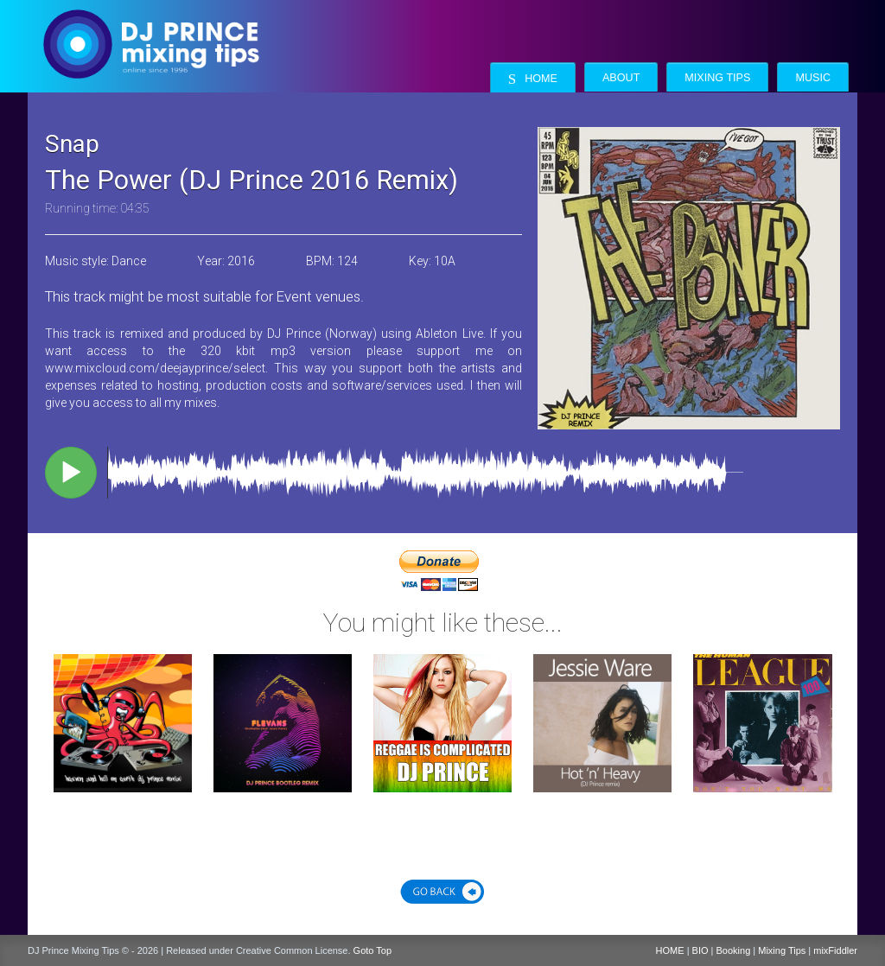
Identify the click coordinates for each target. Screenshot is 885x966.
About (621, 78)
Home (532, 79)
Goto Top (372, 950)
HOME (670, 950)
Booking (733, 950)
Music (813, 78)
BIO (700, 950)
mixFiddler (835, 950)
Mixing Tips (717, 78)
